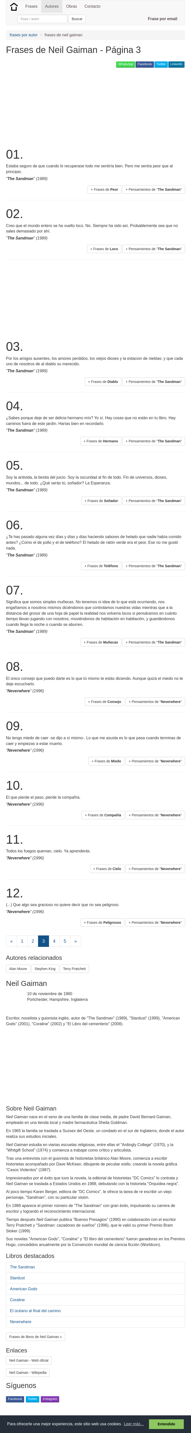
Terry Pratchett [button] (74, 969)
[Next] (75, 941)
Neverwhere (20, 1322)
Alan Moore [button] (18, 969)
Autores (52, 6)
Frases (31, 6)
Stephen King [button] (45, 969)
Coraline (17, 1300)
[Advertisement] (64, 107)
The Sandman (22, 1267)
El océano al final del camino (35, 1311)
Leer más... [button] (134, 1424)
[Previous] (11, 941)
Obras (71, 6)
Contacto (92, 6)
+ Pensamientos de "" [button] (154, 189)
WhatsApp (125, 64)
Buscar (77, 19)
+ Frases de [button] (104, 189)
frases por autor (24, 35)
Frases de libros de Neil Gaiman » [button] (35, 1337)
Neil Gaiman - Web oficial (28, 1360)
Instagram (50, 1399)
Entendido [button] (166, 1424)
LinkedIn (176, 64)
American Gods (23, 1289)
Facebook (145, 64)
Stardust (17, 1278)
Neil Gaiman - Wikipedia (28, 1373)
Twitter (161, 64)
